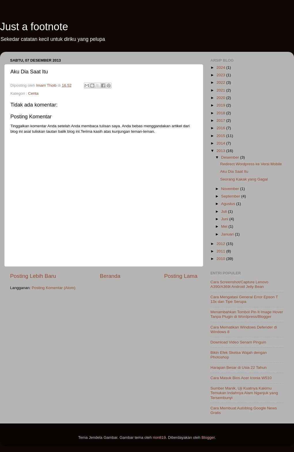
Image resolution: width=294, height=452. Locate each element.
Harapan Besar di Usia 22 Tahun (238, 367)
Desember (230, 157)
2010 (221, 259)
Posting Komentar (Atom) (54, 288)
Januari (228, 234)
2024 (221, 67)
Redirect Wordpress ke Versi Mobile (251, 164)
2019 (221, 105)
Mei (225, 226)
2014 (221, 143)
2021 (221, 90)
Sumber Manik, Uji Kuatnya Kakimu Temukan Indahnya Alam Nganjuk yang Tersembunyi (244, 393)
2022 (221, 82)
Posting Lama (180, 276)
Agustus (228, 204)
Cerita (33, 93)
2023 (221, 75)
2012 (221, 244)
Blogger (208, 437)
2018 (221, 113)
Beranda (110, 276)
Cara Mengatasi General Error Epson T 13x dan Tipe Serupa (244, 299)
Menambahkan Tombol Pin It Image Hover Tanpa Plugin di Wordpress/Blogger (246, 314)
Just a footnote (34, 27)
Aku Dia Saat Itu (234, 171)
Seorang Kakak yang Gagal (244, 179)
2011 (221, 251)
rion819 (159, 437)
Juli (224, 211)
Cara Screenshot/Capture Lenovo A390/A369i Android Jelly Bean (239, 284)
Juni (225, 219)
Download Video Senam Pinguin (238, 342)
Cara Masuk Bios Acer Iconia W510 (241, 378)
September (231, 196)
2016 (221, 128)
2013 (221, 151)
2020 (221, 98)
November (230, 189)
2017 (221, 120)
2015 (221, 136)
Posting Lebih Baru (33, 276)
